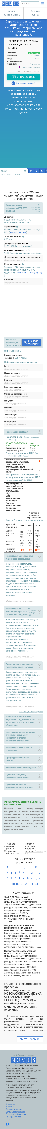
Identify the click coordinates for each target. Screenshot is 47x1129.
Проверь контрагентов (12, 13)
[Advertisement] (23, 139)
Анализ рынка (35, 13)
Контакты (10, 1107)
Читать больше (29, 1039)
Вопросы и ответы (14, 1109)
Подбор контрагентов (15, 1112)
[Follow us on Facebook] (7, 1124)
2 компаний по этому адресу (28, 272)
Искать (36, 4)
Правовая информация (16, 1114)
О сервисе (10, 1104)
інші (33, 883)
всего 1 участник (18, 232)
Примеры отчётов (13, 1117)
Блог (8, 1119)
